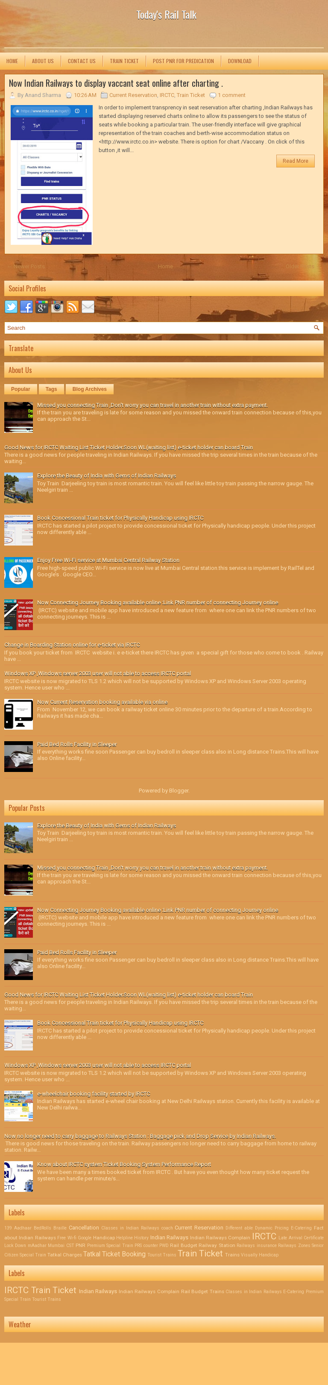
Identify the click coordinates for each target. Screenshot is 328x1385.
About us (43, 61)
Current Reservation (133, 95)
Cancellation (85, 1227)
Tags (51, 389)
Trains (233, 1255)
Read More (295, 161)
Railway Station (218, 1245)
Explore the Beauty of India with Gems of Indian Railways (106, 475)
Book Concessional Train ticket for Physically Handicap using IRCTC (120, 518)
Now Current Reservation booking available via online (102, 702)
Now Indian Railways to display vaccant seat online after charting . (116, 83)
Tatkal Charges (65, 1255)
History (142, 1238)
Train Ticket (124, 61)
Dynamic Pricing (273, 1228)
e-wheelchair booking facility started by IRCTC (93, 1094)
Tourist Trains (162, 1255)
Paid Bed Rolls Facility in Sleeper (77, 744)
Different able (240, 1228)
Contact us (82, 61)
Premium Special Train (111, 1245)
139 (9, 1228)
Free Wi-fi (67, 1238)
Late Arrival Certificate (301, 1238)
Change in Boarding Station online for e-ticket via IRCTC (72, 645)
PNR (81, 1245)
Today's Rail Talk (166, 14)
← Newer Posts (26, 266)
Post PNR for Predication (183, 61)
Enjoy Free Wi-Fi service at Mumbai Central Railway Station (108, 560)
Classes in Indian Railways (131, 1228)
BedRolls (43, 1228)
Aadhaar (24, 1228)
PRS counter (147, 1245)
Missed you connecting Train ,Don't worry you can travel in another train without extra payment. (152, 405)
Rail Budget (184, 1245)
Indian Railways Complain (221, 1238)
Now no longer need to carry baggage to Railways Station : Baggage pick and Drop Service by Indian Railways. (140, 1136)
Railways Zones (295, 1245)
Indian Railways (170, 1237)
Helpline (125, 1238)
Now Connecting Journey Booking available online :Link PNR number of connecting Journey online (157, 602)
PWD (164, 1245)
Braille (61, 1228)
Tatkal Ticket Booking (115, 1254)
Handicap (104, 1238)
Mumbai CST (62, 1245)
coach (168, 1228)
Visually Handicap (259, 1255)
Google (85, 1238)
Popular (20, 389)
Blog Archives (90, 389)
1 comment (232, 95)
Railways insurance (257, 1245)
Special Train (33, 1255)
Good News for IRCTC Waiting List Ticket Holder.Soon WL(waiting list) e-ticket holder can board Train (128, 447)
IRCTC (167, 95)
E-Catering (302, 1228)
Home (12, 61)
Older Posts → (303, 266)
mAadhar (38, 1245)
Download (240, 61)
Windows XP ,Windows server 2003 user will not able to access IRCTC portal (97, 673)
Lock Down (16, 1245)
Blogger (178, 790)
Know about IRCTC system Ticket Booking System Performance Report (124, 1164)
